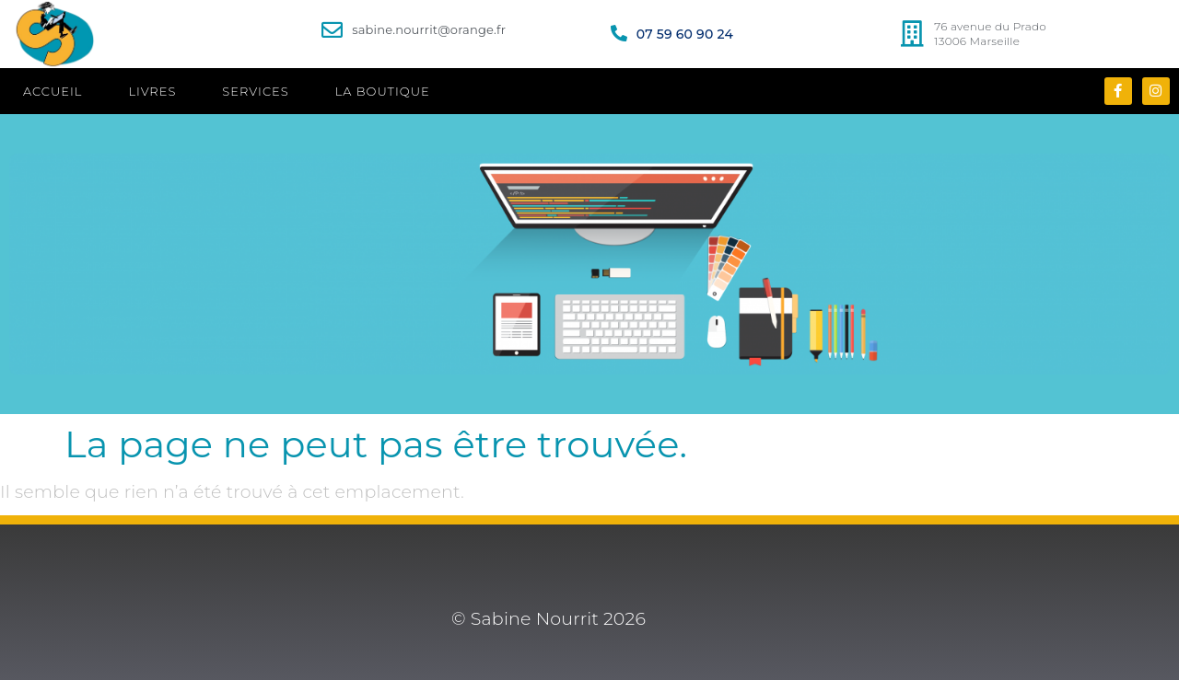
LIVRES (152, 91)
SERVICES (255, 91)
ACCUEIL (52, 91)
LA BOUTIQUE (382, 91)
